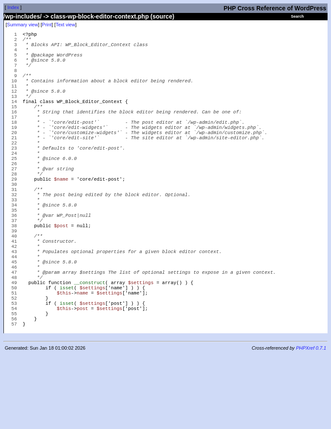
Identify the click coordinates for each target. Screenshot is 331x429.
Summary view (22, 24)
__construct (89, 345)
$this (64, 358)
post (82, 378)
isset (66, 352)
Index (13, 7)
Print (47, 24)
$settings (140, 345)
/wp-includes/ (22, 16)
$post (61, 274)
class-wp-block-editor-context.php (99, 16)
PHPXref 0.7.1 (311, 421)
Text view (65, 24)
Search (297, 16)
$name (61, 216)
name (82, 358)
